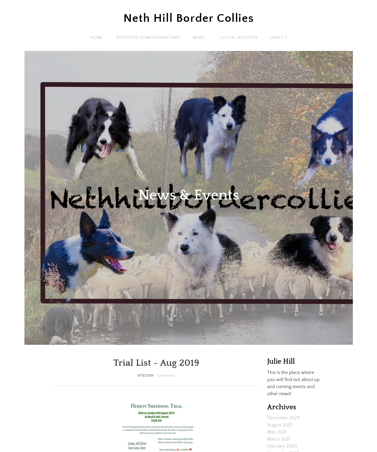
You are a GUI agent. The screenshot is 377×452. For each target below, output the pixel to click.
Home (96, 37)
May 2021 (276, 432)
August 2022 (279, 425)
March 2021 (278, 439)
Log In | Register (239, 37)
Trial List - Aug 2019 (156, 363)
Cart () (278, 37)
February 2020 (282, 446)
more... (201, 37)
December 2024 (283, 417)
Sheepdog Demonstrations (148, 37)
